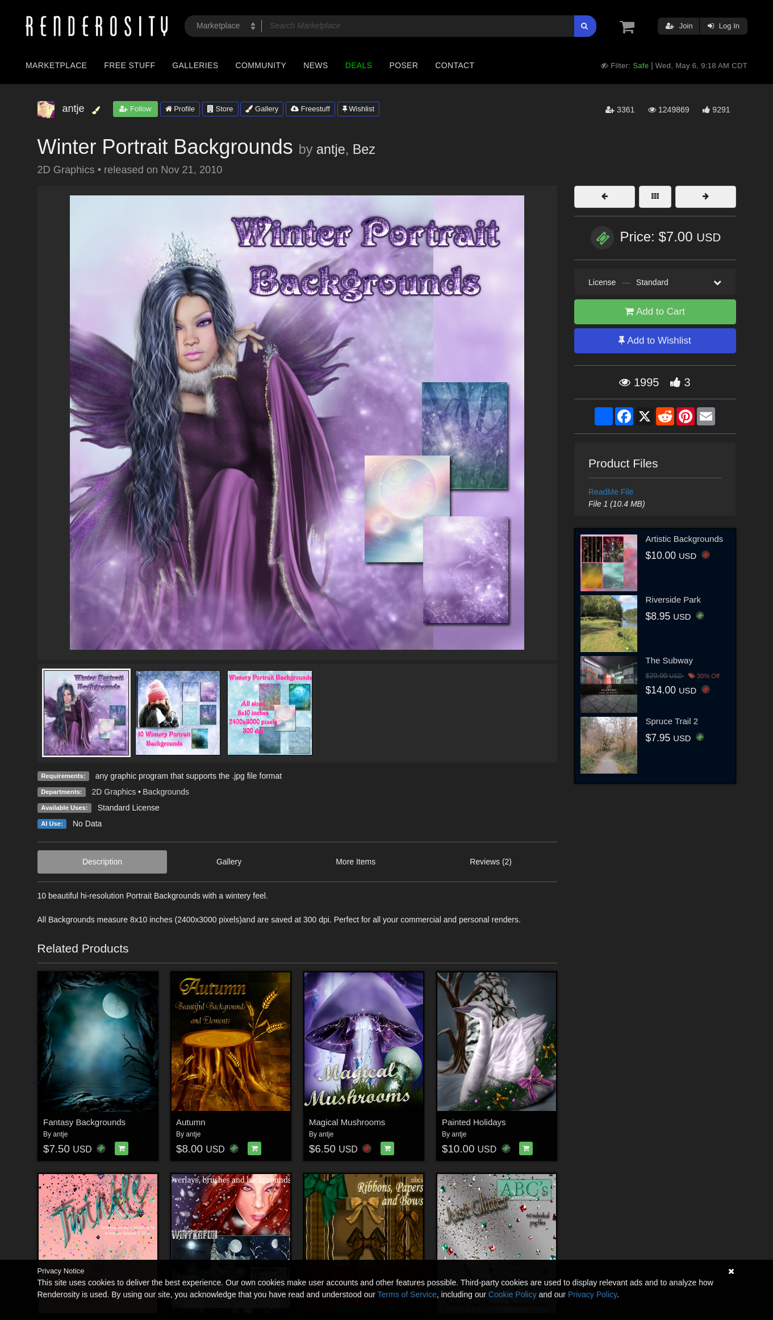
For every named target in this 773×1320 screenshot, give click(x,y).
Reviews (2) (491, 861)
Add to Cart (655, 311)
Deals (359, 65)
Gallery (261, 109)
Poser (403, 65)
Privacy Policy (592, 1294)
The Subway (669, 660)
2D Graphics (114, 791)
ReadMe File (610, 491)
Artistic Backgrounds (685, 539)
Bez (364, 149)
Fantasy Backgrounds (84, 1122)
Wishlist (358, 109)
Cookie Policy (512, 1294)
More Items (355, 861)
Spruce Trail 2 (672, 721)
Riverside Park (673, 599)
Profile (180, 109)
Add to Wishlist (655, 340)
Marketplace (56, 65)
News (315, 65)
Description (102, 861)
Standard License (129, 807)
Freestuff (310, 109)
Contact (454, 65)
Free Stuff (129, 65)
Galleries (195, 65)
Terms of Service (407, 1294)
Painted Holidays (474, 1122)
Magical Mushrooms (347, 1122)
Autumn (191, 1122)
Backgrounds (166, 791)
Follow (135, 109)
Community (261, 65)
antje (330, 149)
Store (220, 109)
